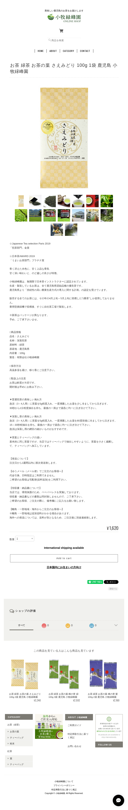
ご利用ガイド (74, 725)
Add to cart (64, 558)
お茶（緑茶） (14, 724)
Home (41, 51)
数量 (12, 539)
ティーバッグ (17, 737)
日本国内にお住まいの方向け (64, 567)
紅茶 (9, 751)
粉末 (12, 743)
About (53, 51)
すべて (21, 625)
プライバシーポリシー (64, 785)
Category (68, 51)
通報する (113, 589)
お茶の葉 (14, 731)
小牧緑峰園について (63, 781)
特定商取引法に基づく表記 (78, 736)
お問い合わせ (74, 746)
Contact (85, 51)
